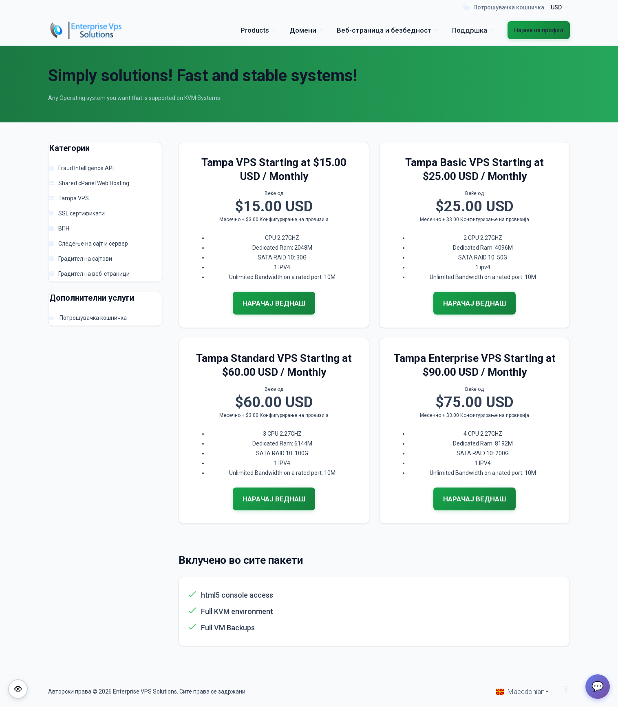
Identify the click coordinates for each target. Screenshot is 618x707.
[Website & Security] (388, 30)
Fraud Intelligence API (81, 168)
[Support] (473, 30)
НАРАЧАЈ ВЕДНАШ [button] (274, 303)
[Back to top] (566, 689)
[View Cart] (503, 7)
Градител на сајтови (80, 258)
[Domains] (306, 30)
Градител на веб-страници (89, 273)
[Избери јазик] (522, 691)
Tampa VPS (69, 198)
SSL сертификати (77, 213)
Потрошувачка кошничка (88, 318)
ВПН (59, 228)
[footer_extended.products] (258, 30)
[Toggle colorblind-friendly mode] (18, 689)
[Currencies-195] (558, 7)
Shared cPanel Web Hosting (89, 183)
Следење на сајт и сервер (88, 243)
